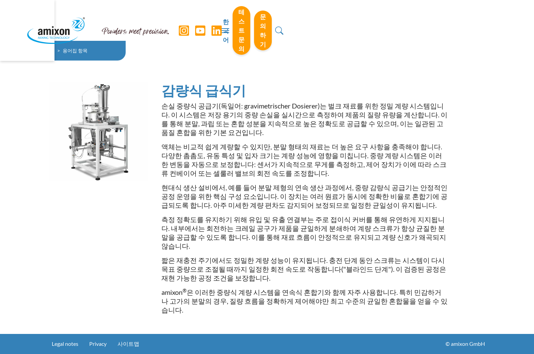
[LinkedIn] (211, 20)
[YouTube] (195, 20)
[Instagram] (179, 20)
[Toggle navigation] (267, 20)
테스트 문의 (406, 20)
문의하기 (462, 20)
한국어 (358, 20)
